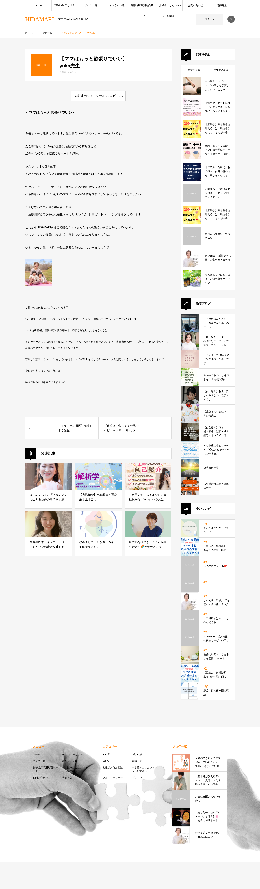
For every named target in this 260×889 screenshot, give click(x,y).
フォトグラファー (113, 777)
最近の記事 (194, 70)
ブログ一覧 (90, 5)
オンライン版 (117, 5)
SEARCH (231, 19)
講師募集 (222, 5)
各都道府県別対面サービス (143, 7)
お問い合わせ (195, 5)
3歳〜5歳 (137, 754)
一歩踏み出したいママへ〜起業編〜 (169, 7)
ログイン (209, 19)
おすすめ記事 (221, 70)
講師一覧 (137, 761)
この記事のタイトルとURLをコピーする (98, 95)
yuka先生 (72, 72)
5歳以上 (107, 761)
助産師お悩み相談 (113, 767)
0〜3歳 (106, 754)
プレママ (137, 777)
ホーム (38, 5)
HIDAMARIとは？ (64, 5)
